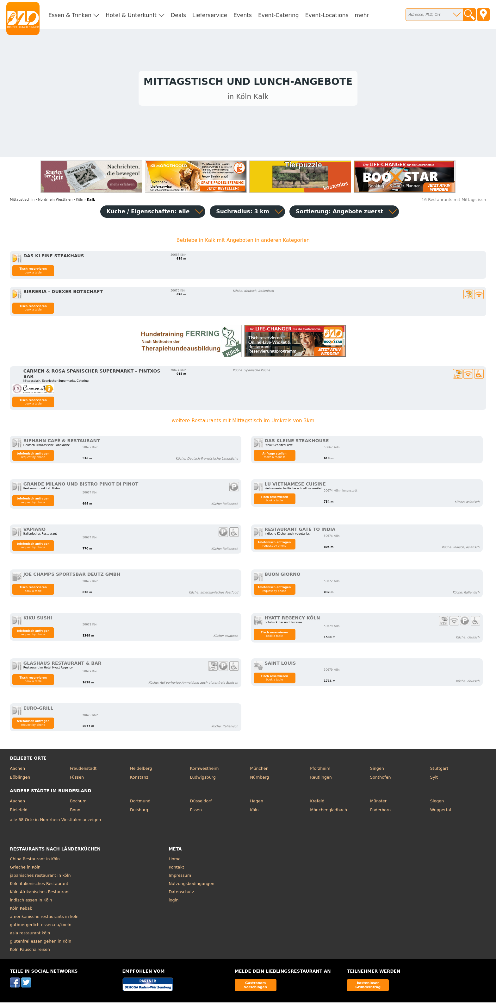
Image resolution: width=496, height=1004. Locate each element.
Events (242, 15)
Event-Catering (278, 15)
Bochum (78, 802)
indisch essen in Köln (31, 902)
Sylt (434, 778)
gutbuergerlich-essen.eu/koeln (40, 926)
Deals (178, 15)
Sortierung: (339, 213)
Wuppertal (440, 811)
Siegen (437, 802)
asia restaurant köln (30, 934)
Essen (196, 811)
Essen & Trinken (69, 15)
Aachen (17, 770)
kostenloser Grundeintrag (368, 987)
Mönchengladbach (328, 811)
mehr (362, 15)
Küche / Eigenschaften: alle (148, 213)
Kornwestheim (204, 770)
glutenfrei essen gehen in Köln (40, 943)
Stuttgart (439, 770)
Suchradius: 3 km (242, 213)
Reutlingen (321, 778)
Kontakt (176, 869)
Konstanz (139, 778)
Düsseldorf (201, 802)
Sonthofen (380, 778)
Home (175, 860)
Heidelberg (141, 770)
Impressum (180, 877)
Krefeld (317, 802)
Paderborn (380, 811)
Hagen (256, 802)
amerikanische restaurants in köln (44, 918)
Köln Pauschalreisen (30, 951)
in (22, 201)
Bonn (75, 811)
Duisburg (139, 811)
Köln (254, 811)
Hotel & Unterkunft (131, 15)
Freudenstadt (83, 770)
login (173, 902)
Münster (378, 802)
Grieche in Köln (25, 869)
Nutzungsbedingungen (191, 885)
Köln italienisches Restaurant (39, 885)
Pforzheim (320, 770)
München (259, 770)
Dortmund (140, 802)
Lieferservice (209, 15)
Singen (377, 770)
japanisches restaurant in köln (40, 877)
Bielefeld (19, 811)
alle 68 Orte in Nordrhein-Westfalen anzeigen (55, 821)
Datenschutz (181, 893)
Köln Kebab (21, 910)
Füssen (77, 778)
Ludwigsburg (203, 778)
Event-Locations (327, 15)
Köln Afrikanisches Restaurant (40, 893)
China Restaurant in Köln (35, 860)
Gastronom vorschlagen (255, 987)
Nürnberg (259, 778)
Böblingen (20, 778)
